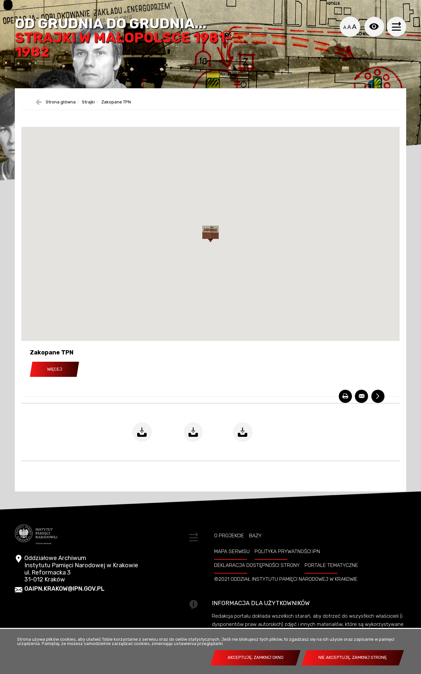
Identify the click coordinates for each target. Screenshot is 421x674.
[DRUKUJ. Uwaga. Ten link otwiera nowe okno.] (345, 397)
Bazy (255, 537)
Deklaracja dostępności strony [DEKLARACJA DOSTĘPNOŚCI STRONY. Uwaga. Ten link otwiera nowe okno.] (257, 566)
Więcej (54, 369)
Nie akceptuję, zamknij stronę (352, 657)
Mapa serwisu (232, 552)
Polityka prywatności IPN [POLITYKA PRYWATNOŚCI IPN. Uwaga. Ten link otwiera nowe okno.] (287, 552)
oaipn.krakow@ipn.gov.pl (64, 589)
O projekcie (229, 537)
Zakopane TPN (116, 103)
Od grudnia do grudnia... (124, 38)
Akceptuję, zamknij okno (256, 657)
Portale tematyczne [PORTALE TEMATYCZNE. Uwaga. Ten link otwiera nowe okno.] (331, 566)
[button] (210, 235)
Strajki (88, 103)
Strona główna (61, 103)
